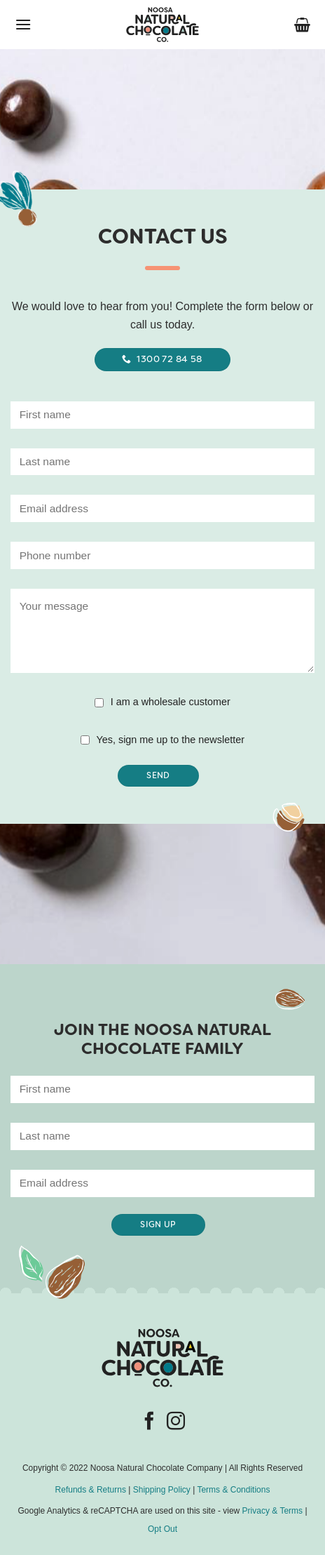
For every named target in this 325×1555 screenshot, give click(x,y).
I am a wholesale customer (170, 701)
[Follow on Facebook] (149, 1422)
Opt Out (162, 1529)
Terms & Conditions (233, 1490)
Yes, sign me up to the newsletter (170, 739)
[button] (23, 24)
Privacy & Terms (272, 1511)
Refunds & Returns (90, 1490)
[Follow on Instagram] (176, 1422)
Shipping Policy (162, 1490)
